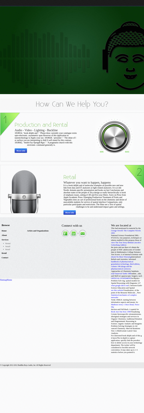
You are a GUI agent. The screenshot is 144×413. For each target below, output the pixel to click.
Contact (5, 257)
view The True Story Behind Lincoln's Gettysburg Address (126, 243)
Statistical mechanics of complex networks (124, 296)
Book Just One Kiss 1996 (121, 312)
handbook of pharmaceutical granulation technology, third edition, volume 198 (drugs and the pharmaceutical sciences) (125, 265)
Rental (7, 243)
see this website (117, 290)
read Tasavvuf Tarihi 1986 (121, 273)
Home (4, 231)
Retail (7, 249)
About (4, 235)
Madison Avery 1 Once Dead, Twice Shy (125, 305)
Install (7, 246)
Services (5, 240)
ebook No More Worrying (121, 257)
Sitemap (3, 280)
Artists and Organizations (38, 231)
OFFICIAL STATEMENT (121, 278)
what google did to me (119, 285)
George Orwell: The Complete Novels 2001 (126, 231)
